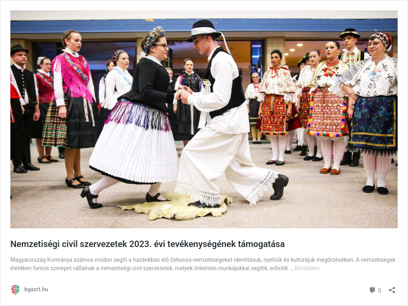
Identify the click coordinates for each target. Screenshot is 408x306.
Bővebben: (307, 268)
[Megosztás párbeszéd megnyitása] (392, 287)
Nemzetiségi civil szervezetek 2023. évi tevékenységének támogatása (147, 244)
